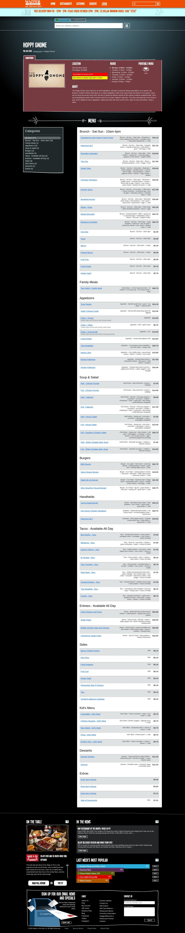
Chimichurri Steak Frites (91, 636)
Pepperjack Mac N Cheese (92, 685)
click (145, 73)
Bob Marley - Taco (88, 535)
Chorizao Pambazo (89, 180)
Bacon (83, 246)
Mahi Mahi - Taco (88, 572)
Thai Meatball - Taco (89, 589)
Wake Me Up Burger (89, 480)
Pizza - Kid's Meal (88, 735)
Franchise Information (108, 913)
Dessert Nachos (87, 757)
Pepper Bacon (87, 252)
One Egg (84, 232)
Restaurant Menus (106, 911)
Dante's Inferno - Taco (90, 550)
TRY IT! (60, 883)
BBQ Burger (86, 464)
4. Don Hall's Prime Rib (87, 877)
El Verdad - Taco (88, 557)
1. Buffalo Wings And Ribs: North (91, 866)
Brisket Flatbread (88, 359)
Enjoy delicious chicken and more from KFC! (95, 842)
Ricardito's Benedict (89, 153)
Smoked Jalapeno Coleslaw (92, 699)
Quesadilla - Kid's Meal (90, 714)
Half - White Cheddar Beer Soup (94, 442)
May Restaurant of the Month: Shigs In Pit (94, 828)
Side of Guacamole (89, 800)
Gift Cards (85, 908)
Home (66, 928)
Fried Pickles (86, 339)
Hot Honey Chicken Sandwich (93, 511)
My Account (86, 906)
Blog (83, 913)
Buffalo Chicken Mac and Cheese (95, 628)
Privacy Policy (91, 928)
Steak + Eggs (86, 207)
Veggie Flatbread (88, 367)
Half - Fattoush (87, 397)
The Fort (84, 161)
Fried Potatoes (87, 664)
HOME (53, 3)
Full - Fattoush (87, 407)
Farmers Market (105, 901)
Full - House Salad (88, 425)
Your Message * (129, 906)
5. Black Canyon (84, 881)
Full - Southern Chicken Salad (93, 432)
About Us (85, 901)
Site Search (104, 906)
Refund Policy (104, 928)
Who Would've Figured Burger (93, 488)
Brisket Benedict (88, 214)
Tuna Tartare (86, 304)
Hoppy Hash (86, 273)
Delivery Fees (87, 911)
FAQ (83, 903)
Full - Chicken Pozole (90, 390)
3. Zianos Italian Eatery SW (89, 873)
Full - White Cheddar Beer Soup (94, 449)
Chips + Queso (87, 318)
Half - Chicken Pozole (90, 383)
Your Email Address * (130, 900)
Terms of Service (78, 928)
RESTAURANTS (66, 3)
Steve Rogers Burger (90, 472)
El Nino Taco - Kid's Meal (91, 742)
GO (158, 4)
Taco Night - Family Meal (91, 288)
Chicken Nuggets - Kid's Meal (93, 721)
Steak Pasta (86, 620)
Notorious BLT (87, 145)
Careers (93, 3)
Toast (83, 239)
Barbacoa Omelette (89, 222)
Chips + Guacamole (89, 332)
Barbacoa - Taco (88, 543)
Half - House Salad (89, 417)
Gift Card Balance (106, 908)
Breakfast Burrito (88, 199)
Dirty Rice (85, 658)
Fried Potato (86, 266)
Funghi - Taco (86, 596)
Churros (84, 764)
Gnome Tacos (86, 189)
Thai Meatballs (87, 346)
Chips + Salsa (87, 325)
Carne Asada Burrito (89, 503)
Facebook (85, 916)
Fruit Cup (85, 259)
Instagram (85, 921)
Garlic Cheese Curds (90, 311)
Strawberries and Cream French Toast (97, 138)
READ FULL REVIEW (38, 883)
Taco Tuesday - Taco (89, 564)
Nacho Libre (86, 352)
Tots (82, 692)
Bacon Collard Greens (90, 651)
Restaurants (37, 51)
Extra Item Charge (88, 779)
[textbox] (89, 25)
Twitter (84, 918)
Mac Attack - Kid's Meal (91, 728)
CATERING (80, 3)
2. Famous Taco (84, 870)
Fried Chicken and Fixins (91, 612)
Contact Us (104, 903)
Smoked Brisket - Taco (90, 582)
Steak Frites (86, 168)
